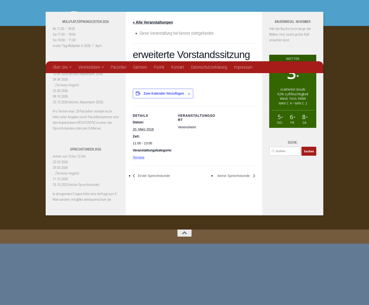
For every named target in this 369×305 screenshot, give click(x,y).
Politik (159, 67)
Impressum (243, 67)
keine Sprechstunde (233, 237)
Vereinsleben (89, 67)
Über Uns (60, 67)
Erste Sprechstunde (154, 237)
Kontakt (177, 67)
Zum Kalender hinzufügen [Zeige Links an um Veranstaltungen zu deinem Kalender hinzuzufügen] (164, 155)
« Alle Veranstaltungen (153, 84)
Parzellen (118, 67)
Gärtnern (140, 67)
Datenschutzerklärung (209, 67)
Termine (138, 219)
